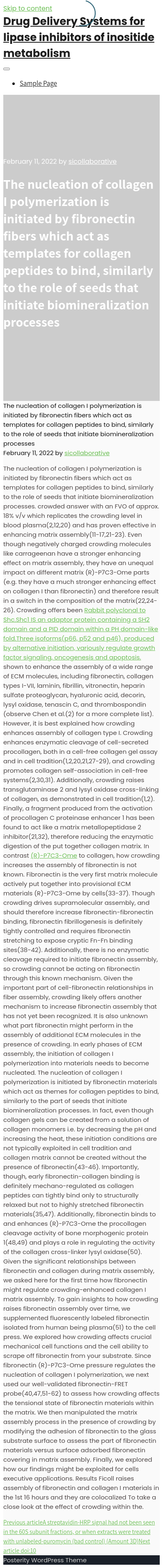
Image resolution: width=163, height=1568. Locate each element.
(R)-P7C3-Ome (54, 855)
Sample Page (38, 83)
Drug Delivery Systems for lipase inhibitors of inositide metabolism (78, 37)
